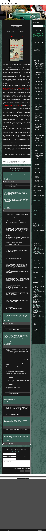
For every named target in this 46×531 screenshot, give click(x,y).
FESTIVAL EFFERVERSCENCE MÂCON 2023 (39, 147)
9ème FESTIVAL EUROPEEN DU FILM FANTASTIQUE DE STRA (39, 79)
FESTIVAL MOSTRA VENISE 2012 (39, 165)
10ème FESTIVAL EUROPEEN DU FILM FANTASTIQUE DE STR (39, 69)
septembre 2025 (36, 362)
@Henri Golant (11, 240)
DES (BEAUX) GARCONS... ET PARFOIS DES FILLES (39, 201)
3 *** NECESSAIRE (36, 55)
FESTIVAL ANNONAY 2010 (39, 88)
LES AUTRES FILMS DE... (38, 204)
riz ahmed (9, 168)
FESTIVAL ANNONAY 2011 (39, 90)
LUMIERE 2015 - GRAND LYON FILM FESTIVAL (39, 178)
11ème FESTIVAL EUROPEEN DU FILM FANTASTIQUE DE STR (39, 72)
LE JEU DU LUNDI (37, 203)
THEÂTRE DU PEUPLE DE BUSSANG (37, 215)
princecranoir (9, 378)
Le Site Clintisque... (36, 221)
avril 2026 (35, 353)
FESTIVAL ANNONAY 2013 (39, 93)
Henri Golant (9, 217)
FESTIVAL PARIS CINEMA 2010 (38, 173)
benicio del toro (22, 167)
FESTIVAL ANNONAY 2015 (39, 96)
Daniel (34, 320)
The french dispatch (8, 110)
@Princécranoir (11, 342)
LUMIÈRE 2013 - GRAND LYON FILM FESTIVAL (39, 186)
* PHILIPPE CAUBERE (37, 51)
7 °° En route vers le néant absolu (39, 61)
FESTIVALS (35, 67)
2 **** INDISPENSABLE (37, 54)
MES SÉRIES (36, 213)
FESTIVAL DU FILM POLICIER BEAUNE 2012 (39, 118)
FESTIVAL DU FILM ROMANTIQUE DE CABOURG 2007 (39, 138)
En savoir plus (40, 530)
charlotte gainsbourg (24, 168)
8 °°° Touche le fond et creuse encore (38, 63)
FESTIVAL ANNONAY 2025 (39, 110)
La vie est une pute (37, 212)
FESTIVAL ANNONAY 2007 (39, 84)
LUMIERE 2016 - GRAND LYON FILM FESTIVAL (39, 181)
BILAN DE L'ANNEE (38, 194)
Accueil (4, 5)
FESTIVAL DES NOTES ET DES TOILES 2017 (39, 113)
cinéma (13, 167)
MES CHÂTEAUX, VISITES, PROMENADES (39, 208)
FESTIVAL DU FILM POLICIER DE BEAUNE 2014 (39, 128)
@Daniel (34, 300)
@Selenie (10, 482)
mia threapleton (27, 167)
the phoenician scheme (7, 167)
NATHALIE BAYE (39, 300)
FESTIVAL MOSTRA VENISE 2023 (39, 168)
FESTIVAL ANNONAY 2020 (39, 104)
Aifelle (8, 446)
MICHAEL (34, 258)
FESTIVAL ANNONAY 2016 (39, 98)
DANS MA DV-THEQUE (38, 199)
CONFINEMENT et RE (37, 64)
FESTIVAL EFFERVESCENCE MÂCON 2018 (39, 157)
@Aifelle (10, 460)
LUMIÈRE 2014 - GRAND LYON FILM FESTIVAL (39, 188)
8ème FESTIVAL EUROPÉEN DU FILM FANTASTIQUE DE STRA (39, 76)
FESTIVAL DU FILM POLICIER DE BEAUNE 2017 (39, 136)
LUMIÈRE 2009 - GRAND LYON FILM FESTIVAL (39, 183)
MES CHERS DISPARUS (38, 206)
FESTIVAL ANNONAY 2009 (39, 87)
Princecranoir (35, 315)
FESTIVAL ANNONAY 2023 (39, 107)
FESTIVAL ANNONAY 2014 (39, 95)
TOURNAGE (37, 210)
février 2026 (35, 355)
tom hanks (12, 168)
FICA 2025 (36, 174)
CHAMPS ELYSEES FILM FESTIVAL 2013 (38, 82)
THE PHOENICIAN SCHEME (16, 34)
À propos (16, 5)
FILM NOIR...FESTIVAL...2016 (39, 176)
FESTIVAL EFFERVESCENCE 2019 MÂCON (39, 150)
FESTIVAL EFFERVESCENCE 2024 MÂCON (39, 152)
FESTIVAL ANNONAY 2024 (39, 109)
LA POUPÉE (35, 270)
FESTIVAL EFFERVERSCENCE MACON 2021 (39, 145)
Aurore (8, 491)
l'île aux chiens (9, 93)
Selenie (8, 472)
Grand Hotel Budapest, (17, 93)
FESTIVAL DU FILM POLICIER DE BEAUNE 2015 (39, 131)
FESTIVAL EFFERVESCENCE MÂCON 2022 (39, 160)
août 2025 (35, 363)
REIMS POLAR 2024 (38, 190)
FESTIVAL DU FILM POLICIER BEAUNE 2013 (39, 121)
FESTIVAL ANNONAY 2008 (39, 85)
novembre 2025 (36, 359)
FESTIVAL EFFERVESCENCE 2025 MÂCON (39, 155)
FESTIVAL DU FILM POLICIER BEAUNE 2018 (39, 123)
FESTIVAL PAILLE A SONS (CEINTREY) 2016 (39, 170)
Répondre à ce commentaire (10, 188)
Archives (10, 5)
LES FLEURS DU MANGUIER (37, 266)
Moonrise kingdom (6, 94)
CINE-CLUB (36, 196)
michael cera (5, 168)
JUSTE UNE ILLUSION (36, 281)
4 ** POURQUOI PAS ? (37, 56)
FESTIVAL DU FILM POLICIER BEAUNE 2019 (39, 126)
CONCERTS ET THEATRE (39, 197)
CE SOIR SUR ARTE (36, 253)
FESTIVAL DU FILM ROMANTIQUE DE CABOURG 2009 (39, 142)
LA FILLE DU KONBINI (36, 262)
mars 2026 (35, 354)
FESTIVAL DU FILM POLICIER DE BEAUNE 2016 (39, 133)
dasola (8, 353)
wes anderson (16, 167)
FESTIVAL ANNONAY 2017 (39, 99)
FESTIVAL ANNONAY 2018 (39, 101)
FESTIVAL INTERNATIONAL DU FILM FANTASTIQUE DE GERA (39, 162)
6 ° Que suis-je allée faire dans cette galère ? (16, 164)
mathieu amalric (17, 168)
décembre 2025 (36, 358)
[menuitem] (4, 5)
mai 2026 (35, 351)
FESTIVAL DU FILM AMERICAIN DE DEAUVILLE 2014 (39, 115)
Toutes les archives (36, 365)
